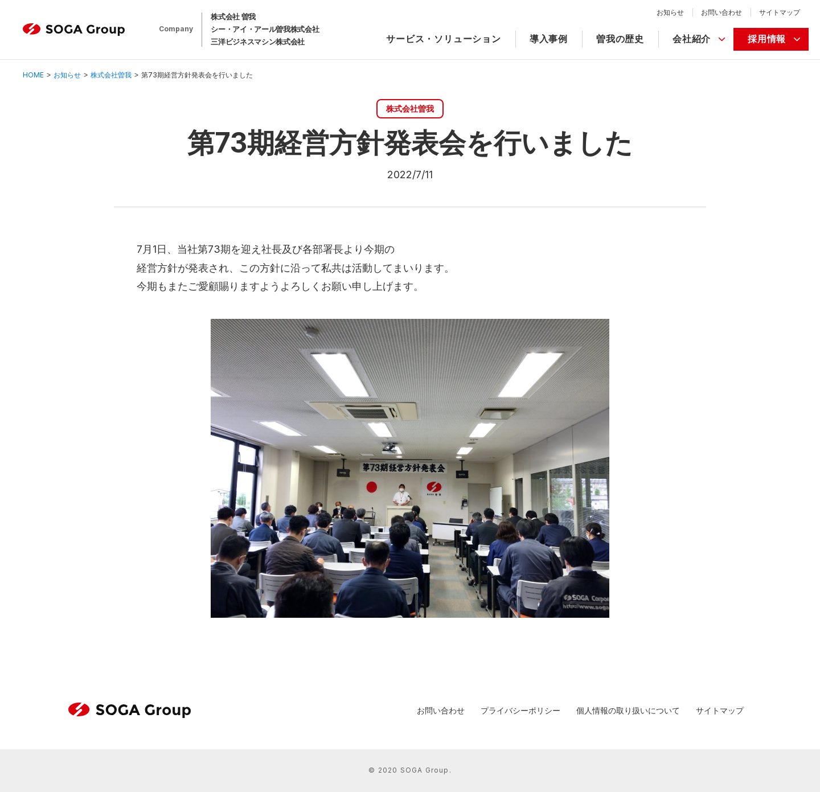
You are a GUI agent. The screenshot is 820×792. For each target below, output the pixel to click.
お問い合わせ (721, 12)
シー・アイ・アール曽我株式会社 (265, 29)
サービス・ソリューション (443, 38)
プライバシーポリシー (520, 710)
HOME (33, 75)
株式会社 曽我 (233, 16)
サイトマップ (779, 12)
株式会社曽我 (111, 75)
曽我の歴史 (620, 38)
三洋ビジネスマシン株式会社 (258, 41)
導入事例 (549, 38)
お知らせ (670, 12)
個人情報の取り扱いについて (628, 710)
